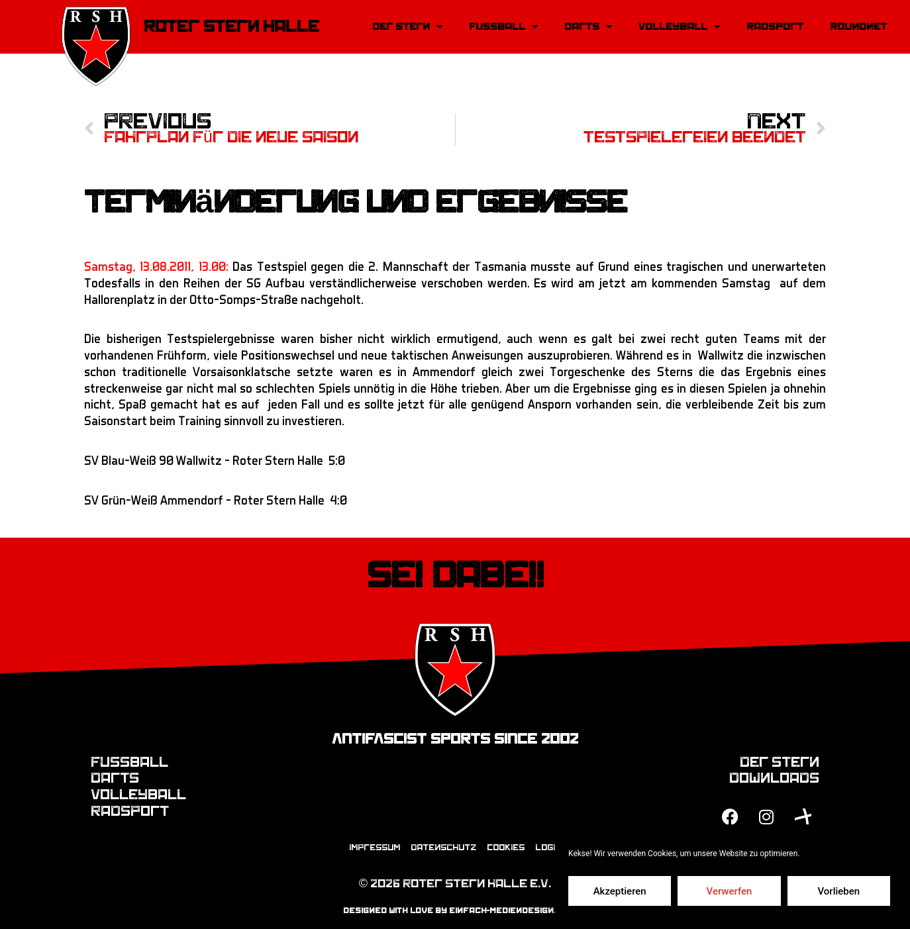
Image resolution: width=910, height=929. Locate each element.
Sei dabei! (455, 575)
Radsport (774, 26)
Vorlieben (838, 891)
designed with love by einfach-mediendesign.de (455, 910)
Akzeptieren (619, 891)
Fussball (503, 26)
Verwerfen (729, 891)
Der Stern (407, 26)
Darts (588, 26)
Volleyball (679, 26)
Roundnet (858, 26)
